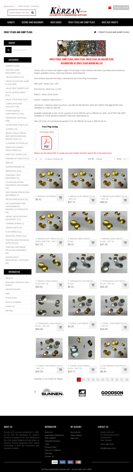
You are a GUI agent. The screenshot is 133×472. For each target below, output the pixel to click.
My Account (75, 432)
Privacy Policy (11, 298)
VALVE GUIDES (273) (15, 77)
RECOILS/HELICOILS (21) (17, 199)
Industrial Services (13, 289)
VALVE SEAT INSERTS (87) (17, 88)
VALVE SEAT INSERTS (110, 22)
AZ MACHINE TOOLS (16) (17, 125)
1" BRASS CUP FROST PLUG (49, 196)
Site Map (9, 311)
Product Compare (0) (54, 159)
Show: (119, 159)
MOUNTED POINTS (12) (16, 236)
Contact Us (10, 306)
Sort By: (91, 159)
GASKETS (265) (12, 66)
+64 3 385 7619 (107, 444)
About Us (9, 278)
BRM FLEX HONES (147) (16, 154)
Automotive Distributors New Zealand (17, 283)
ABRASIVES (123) (13, 171)
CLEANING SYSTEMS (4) (16, 143)
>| (127, 379)
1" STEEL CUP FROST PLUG (81, 323)
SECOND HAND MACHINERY (32, 22)
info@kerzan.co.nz (108, 448)
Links (7, 293)
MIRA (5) (9, 163)
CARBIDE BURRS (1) (15, 223)
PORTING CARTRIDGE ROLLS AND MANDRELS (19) (16, 250)
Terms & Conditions (13, 302)
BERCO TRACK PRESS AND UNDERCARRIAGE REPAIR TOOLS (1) (15, 136)
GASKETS (11, 22)
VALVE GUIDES (55, 22)
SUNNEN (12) (11, 129)
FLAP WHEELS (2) (14, 232)
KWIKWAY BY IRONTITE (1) (17, 159)
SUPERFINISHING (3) (15, 167)
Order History (76, 435)
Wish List (74, 438)
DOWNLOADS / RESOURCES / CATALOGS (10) (17, 260)
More (9, 27)
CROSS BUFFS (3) (14, 228)
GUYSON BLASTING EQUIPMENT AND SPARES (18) (17, 185)
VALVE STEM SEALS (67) (17, 99)
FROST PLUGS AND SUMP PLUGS (81, 22)
